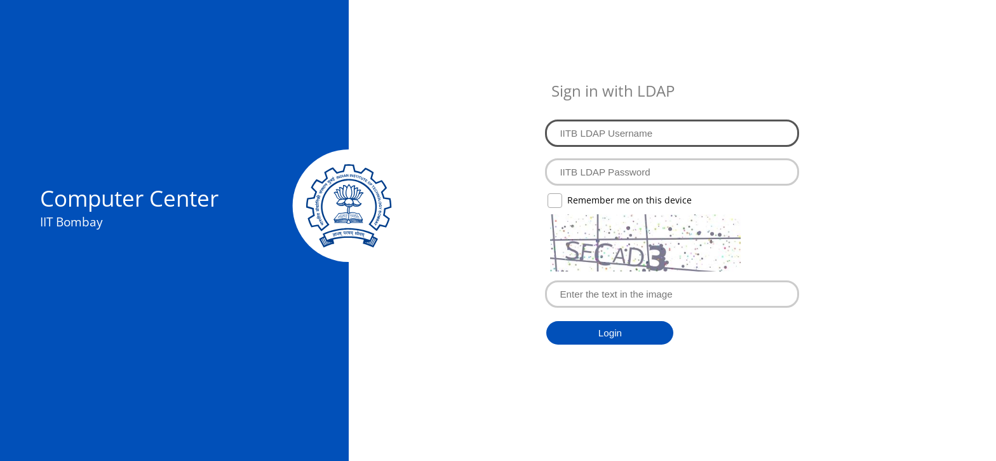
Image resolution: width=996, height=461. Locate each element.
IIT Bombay (71, 221)
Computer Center (129, 197)
